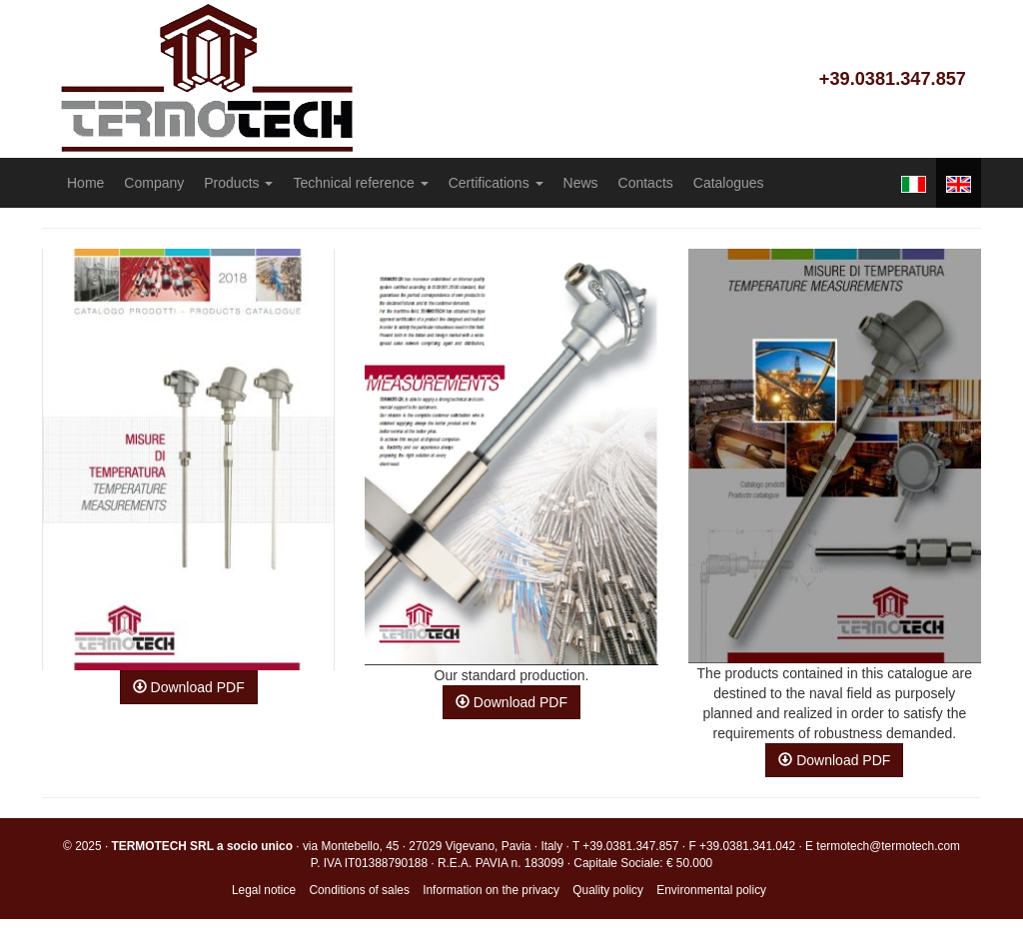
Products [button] (238, 183)
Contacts (645, 183)
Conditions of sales (359, 890)
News (580, 183)
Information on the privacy (491, 890)
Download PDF (189, 687)
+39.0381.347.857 (892, 79)
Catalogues (728, 183)
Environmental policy (711, 890)
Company (154, 183)
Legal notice (264, 890)
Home (85, 183)
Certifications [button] (496, 183)
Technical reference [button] (360, 183)
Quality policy (607, 890)
